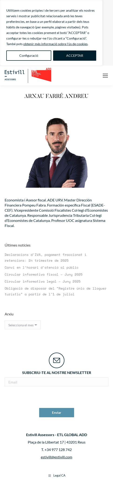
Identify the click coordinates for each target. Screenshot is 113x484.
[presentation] (56, 398)
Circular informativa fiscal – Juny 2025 (43, 274)
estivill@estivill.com (56, 457)
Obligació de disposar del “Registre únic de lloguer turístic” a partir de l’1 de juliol (55, 291)
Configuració (28, 55)
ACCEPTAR (74, 55)
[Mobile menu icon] (105, 76)
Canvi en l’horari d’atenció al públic (42, 267)
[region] (51, 33)
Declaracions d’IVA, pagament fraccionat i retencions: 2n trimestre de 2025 (45, 257)
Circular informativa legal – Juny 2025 (43, 281)
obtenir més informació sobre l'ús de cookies (55, 44)
